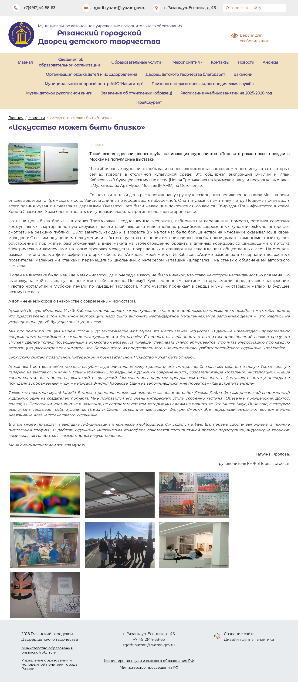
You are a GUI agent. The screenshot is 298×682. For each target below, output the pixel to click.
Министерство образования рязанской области (47, 650)
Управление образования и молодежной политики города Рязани (49, 664)
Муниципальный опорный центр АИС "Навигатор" (94, 84)
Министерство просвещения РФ (149, 667)
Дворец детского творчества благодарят (185, 74)
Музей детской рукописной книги (59, 93)
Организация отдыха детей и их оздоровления (91, 74)
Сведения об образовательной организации (69, 62)
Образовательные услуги (136, 62)
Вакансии (243, 74)
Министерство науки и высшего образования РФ (149, 660)
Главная (25, 62)
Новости (246, 62)
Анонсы (270, 62)
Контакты (220, 62)
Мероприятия (186, 62)
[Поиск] (254, 8)
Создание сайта (239, 634)
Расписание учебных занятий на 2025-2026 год (226, 93)
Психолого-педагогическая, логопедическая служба (203, 84)
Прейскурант (149, 102)
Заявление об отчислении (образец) (136, 93)
